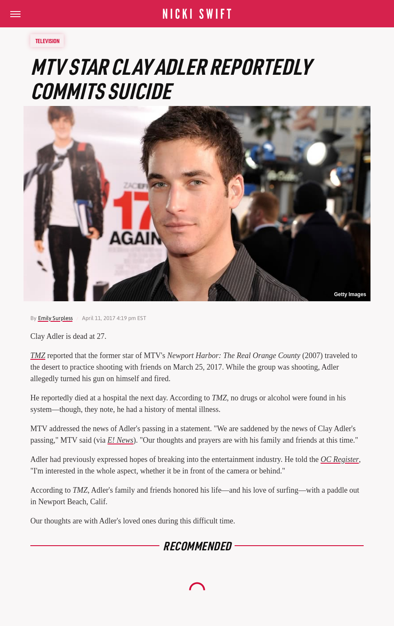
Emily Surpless (55, 318)
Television (47, 40)
